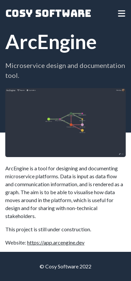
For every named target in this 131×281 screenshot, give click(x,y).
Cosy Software (48, 13)
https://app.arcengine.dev (55, 242)
